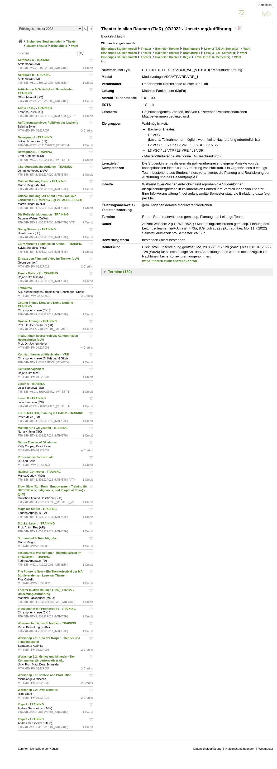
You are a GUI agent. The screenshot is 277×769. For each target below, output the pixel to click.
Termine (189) (120, 272)
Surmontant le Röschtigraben (38, 538)
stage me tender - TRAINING (38, 508)
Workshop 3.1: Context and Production (45, 675)
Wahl (74, 45)
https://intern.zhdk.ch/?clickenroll (169, 261)
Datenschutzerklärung (207, 748)
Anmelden (265, 4)
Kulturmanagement (31, 369)
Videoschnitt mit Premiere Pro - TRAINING (47, 608)
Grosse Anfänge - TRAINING (38, 321)
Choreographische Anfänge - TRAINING (45, 166)
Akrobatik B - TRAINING (35, 74)
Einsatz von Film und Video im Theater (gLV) (49, 258)
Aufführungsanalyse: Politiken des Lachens (48, 122)
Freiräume (25, 287)
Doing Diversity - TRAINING (37, 229)
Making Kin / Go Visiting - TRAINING (43, 427)
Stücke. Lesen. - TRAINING (37, 523)
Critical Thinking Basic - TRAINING (42, 181)
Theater (71, 41)
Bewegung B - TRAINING (35, 151)
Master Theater (37, 45)
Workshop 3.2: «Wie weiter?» (38, 689)
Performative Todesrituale (36, 457)
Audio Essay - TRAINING (35, 108)
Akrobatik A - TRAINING (34, 60)
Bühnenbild (59, 45)
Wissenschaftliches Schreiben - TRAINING (47, 623)
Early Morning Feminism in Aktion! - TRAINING (50, 243)
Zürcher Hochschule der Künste (38, 748)
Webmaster (265, 748)
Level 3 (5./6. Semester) (220, 52)
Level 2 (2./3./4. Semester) (222, 48)
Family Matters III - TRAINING (38, 273)
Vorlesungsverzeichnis (56, 14)
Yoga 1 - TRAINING (31, 704)
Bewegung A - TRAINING (35, 137)
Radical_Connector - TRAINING (40, 471)
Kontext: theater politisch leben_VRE (44, 354)
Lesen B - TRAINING (32, 398)
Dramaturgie (191, 48)
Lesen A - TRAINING (32, 383)
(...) (103, 61)
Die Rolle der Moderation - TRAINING (44, 214)
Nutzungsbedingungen (240, 748)
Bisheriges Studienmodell (44, 41)
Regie (187, 57)
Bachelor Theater (167, 48)
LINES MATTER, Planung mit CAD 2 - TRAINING (51, 413)
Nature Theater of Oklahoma (38, 442)
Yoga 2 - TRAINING (31, 719)
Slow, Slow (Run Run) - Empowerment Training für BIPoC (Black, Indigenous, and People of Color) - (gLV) (52, 490)
